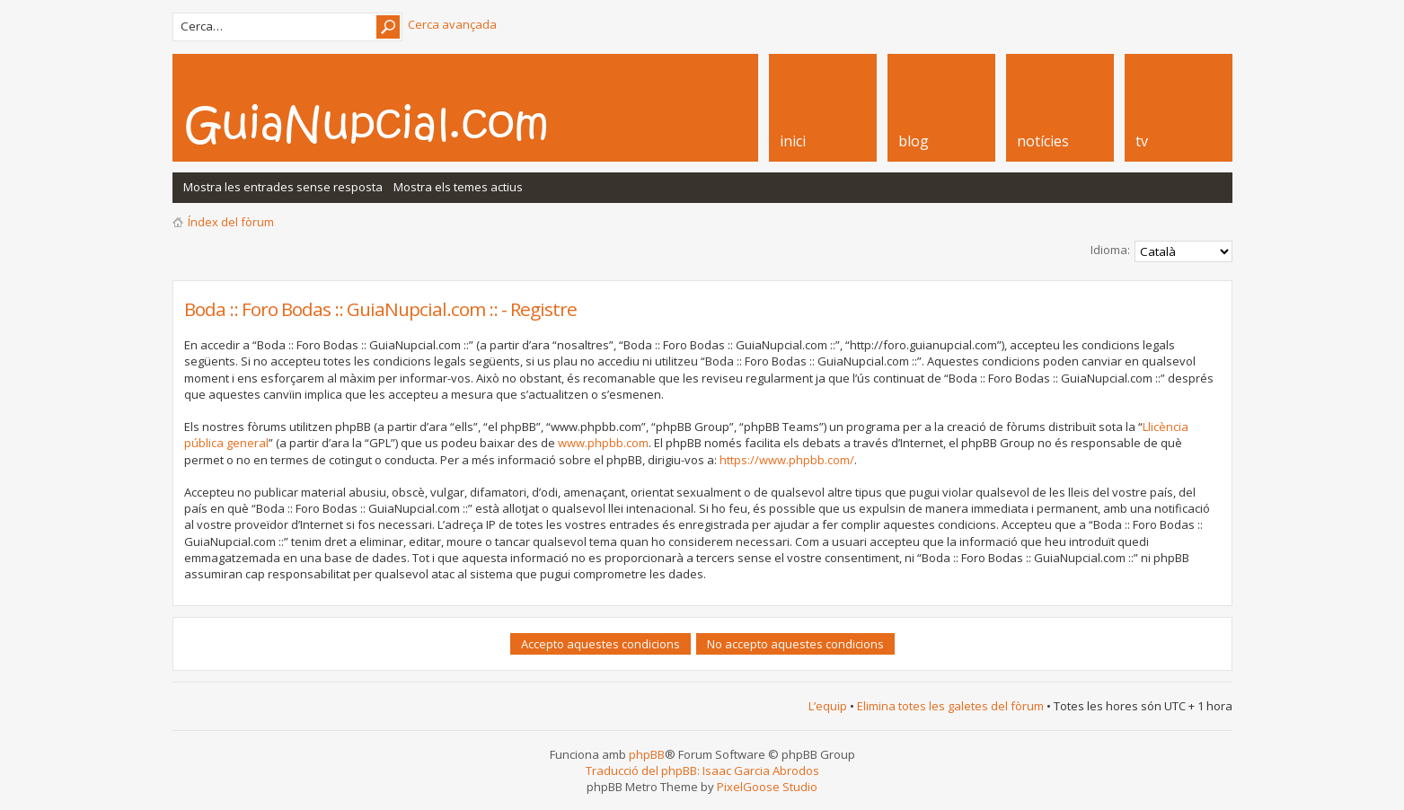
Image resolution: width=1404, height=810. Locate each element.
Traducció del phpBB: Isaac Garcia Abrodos (702, 770)
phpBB (647, 754)
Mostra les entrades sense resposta (283, 187)
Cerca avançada (452, 24)
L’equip (827, 706)
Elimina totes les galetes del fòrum (950, 706)
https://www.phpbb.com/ (787, 460)
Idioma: (1110, 250)
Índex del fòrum (231, 222)
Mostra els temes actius (458, 187)
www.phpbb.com (603, 443)
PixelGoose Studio (767, 787)
